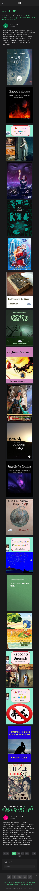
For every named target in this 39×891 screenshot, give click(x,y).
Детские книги (30, 882)
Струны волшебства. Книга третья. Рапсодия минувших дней (19, 17)
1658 (22, 853)
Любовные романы (13, 884)
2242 (33, 853)
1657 (18, 853)
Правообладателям (26, 884)
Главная (5, 882)
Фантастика (13, 882)
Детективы (21, 882)
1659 (26, 853)
